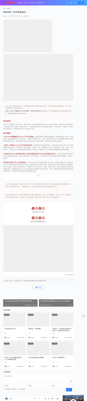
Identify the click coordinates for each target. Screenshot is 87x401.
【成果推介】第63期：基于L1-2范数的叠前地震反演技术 (79, 122)
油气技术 (27, 2)
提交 (56, 379)
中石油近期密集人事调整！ (31, 349)
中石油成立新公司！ (10, 322)
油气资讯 (21, 2)
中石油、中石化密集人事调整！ (73, 57)
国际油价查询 (41, 2)
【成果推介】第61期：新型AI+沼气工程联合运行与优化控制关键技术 (79, 133)
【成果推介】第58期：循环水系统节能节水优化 (67, 156)
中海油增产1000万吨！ (71, 49)
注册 (75, 2)
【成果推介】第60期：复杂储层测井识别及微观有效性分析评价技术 (67, 145)
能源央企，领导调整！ (31, 322)
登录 (71, 2)
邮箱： (26, 376)
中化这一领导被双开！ (50, 348)
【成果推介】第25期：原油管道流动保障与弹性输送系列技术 (67, 122)
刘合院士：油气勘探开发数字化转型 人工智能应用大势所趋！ (51, 323)
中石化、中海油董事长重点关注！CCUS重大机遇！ (11, 349)
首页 (4, 8)
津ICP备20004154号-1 (32, 393)
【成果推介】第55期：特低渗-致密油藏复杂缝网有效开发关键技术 (79, 168)
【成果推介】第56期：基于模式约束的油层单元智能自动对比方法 (67, 168)
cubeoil (5, 16)
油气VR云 (33, 2)
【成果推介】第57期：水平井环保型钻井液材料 (79, 156)
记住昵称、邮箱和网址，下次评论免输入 (15, 379)
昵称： (7, 376)
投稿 (80, 2)
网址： (45, 376)
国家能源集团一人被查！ (71, 60)
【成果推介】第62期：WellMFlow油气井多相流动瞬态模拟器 (67, 133)
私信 (77, 36)
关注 (69, 36)
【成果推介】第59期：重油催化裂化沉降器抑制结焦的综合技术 (79, 145)
